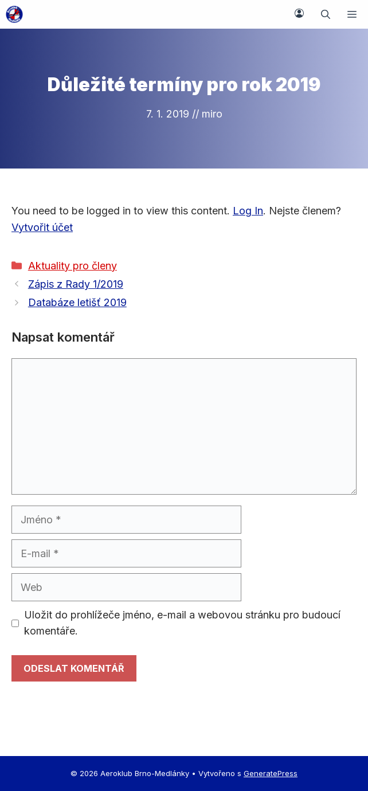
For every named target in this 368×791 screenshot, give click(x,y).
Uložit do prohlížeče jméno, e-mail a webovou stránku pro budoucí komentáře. (182, 623)
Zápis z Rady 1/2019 (75, 284)
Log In (248, 211)
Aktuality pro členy (72, 266)
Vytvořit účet (42, 227)
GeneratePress (270, 773)
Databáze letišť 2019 (77, 302)
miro (212, 114)
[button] (325, 14)
